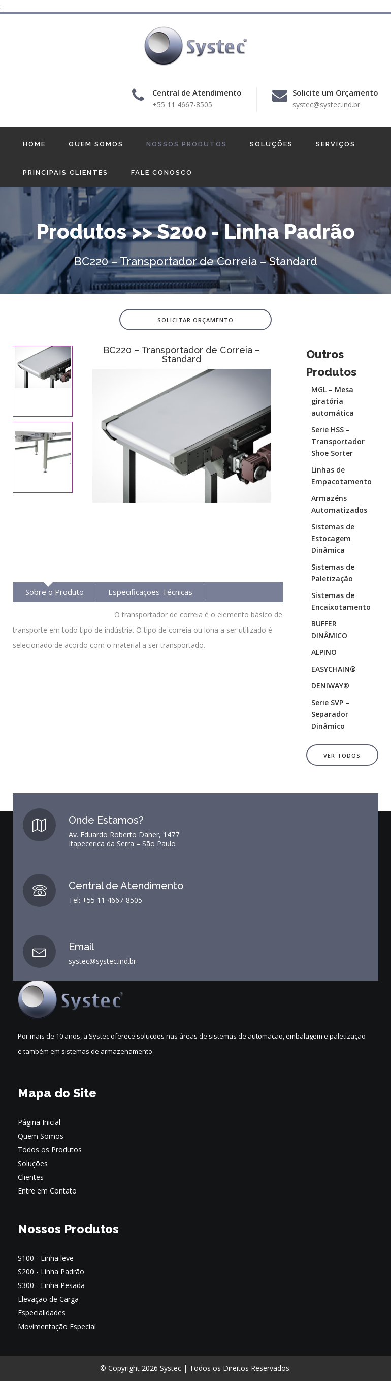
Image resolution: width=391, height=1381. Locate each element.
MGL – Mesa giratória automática (332, 401)
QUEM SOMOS (96, 144)
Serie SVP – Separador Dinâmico (330, 714)
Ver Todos (342, 755)
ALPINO (324, 652)
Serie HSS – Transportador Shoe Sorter (338, 441)
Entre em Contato (47, 1191)
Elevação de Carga (48, 1299)
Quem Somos (40, 1136)
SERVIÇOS (335, 144)
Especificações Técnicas (150, 592)
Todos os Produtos (50, 1149)
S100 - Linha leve (46, 1258)
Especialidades (42, 1312)
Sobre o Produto (54, 592)
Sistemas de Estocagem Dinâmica (332, 538)
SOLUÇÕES (271, 144)
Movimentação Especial (57, 1326)
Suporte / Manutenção (64, 612)
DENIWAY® (330, 685)
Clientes (31, 1177)
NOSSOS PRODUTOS (186, 144)
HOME (34, 144)
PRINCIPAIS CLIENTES (65, 172)
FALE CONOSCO (161, 172)
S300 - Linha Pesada (51, 1285)
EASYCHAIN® (333, 669)
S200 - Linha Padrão (51, 1271)
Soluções (33, 1163)
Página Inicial (39, 1122)
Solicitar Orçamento (195, 320)
